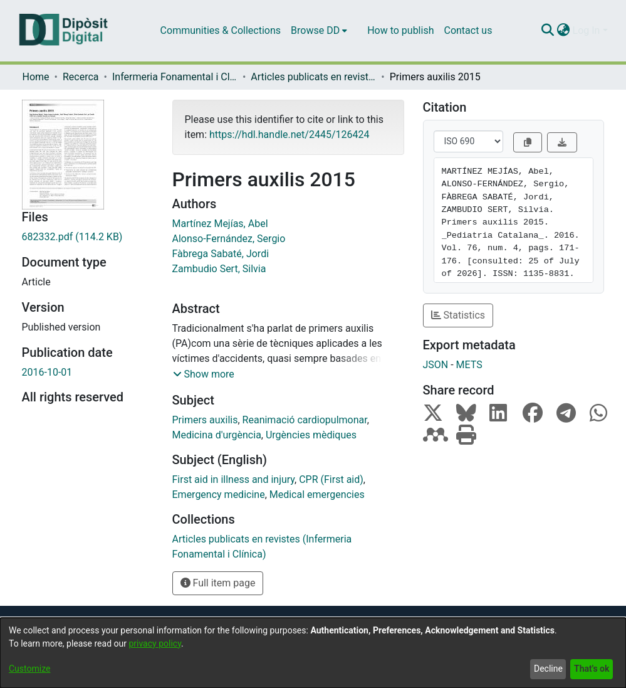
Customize (29, 669)
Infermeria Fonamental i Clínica (174, 77)
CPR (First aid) (331, 479)
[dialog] (313, 653)
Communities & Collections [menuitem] (220, 30)
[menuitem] (319, 30)
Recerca (81, 77)
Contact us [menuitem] (468, 30)
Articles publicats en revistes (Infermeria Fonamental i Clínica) (313, 77)
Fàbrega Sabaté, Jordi (220, 254)
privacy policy (154, 643)
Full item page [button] (218, 583)
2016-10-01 (47, 372)
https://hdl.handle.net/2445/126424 (289, 134)
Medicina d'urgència (216, 435)
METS (469, 365)
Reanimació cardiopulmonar (305, 420)
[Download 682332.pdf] (88, 237)
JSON (436, 365)
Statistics (458, 315)
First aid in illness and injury (233, 479)
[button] (203, 374)
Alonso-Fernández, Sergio (229, 239)
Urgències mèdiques (311, 435)
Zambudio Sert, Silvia (219, 269)
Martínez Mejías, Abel (220, 224)
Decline (548, 669)
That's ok (591, 669)
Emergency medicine (218, 494)
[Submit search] (548, 30)
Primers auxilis (205, 420)
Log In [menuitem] (586, 30)
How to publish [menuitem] (400, 30)
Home (36, 77)
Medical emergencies (317, 494)
